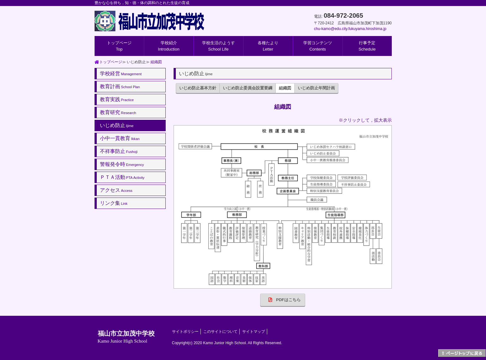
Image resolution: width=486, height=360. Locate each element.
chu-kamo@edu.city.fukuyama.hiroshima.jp (350, 29)
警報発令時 (122, 164)
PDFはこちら (282, 299)
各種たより (268, 46)
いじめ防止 (117, 125)
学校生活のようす (218, 46)
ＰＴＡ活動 (122, 177)
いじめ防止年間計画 (316, 88)
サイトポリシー (185, 331)
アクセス (116, 190)
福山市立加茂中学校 (126, 337)
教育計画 (120, 86)
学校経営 (121, 73)
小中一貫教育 (120, 138)
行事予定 (367, 46)
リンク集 (114, 203)
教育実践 (117, 99)
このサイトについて (220, 331)
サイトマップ (253, 331)
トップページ (119, 46)
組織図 (156, 62)
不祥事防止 (119, 151)
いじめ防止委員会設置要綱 (247, 88)
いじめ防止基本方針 (197, 88)
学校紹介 (169, 46)
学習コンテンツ (317, 46)
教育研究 (118, 112)
